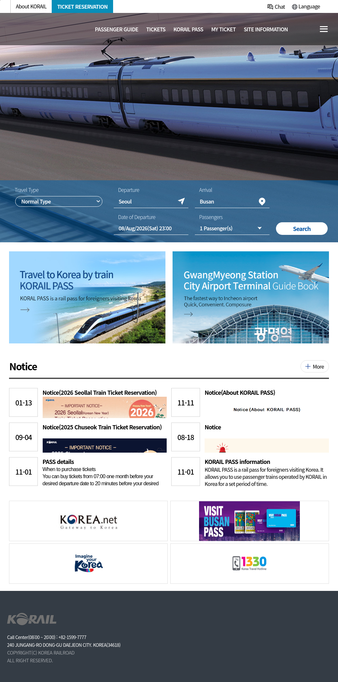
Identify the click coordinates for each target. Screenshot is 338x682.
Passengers (210, 216)
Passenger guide (116, 29)
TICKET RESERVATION (82, 6)
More (318, 366)
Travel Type (26, 189)
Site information (266, 29)
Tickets (155, 29)
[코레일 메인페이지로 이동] (40, 28)
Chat (280, 6)
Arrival (205, 189)
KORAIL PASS (188, 29)
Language (309, 6)
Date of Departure (136, 216)
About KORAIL (31, 6)
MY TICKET (223, 29)
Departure (128, 189)
